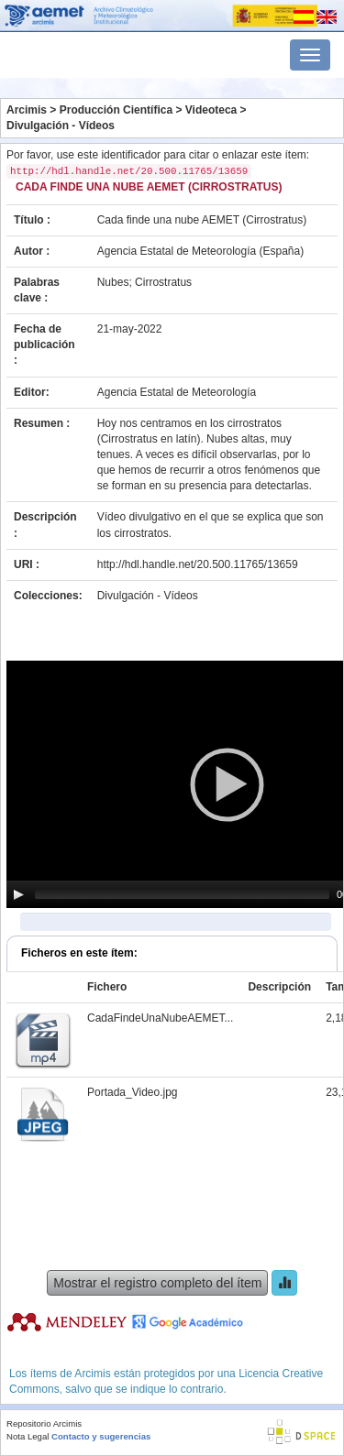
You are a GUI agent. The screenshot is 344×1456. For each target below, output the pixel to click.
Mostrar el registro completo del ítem (157, 1282)
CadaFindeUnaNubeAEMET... (160, 1018)
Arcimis (26, 110)
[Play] (18, 894)
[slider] (182, 894)
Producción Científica (116, 110)
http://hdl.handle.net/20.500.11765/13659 (197, 564)
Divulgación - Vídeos (60, 125)
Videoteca (211, 110)
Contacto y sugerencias (100, 1436)
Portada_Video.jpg (132, 1092)
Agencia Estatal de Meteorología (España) (200, 251)
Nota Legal (27, 1436)
